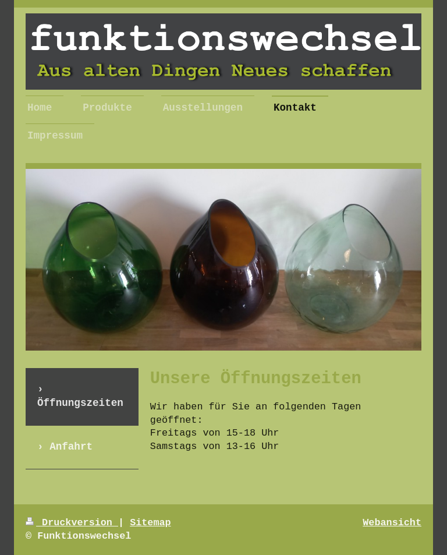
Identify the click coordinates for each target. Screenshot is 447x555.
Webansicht (392, 522)
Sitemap (150, 522)
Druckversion (72, 522)
